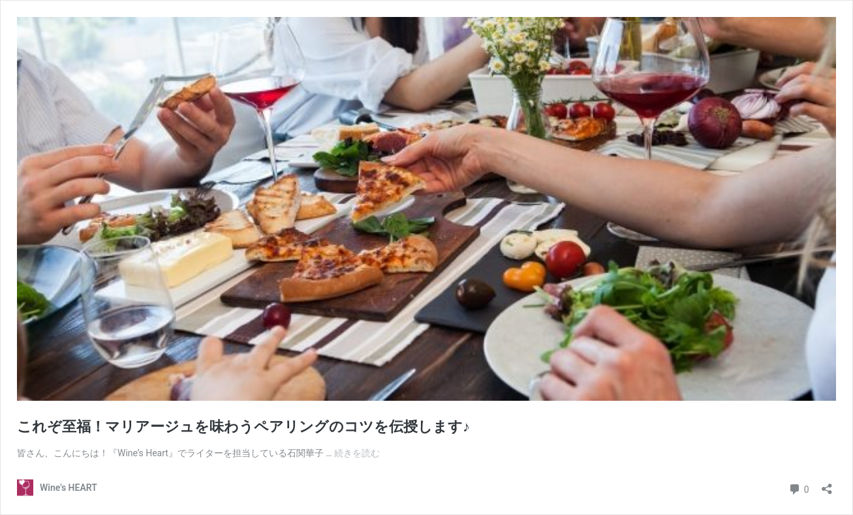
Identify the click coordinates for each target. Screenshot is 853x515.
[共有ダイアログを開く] (827, 485)
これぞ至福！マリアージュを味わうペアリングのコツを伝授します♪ (243, 426)
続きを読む (357, 453)
